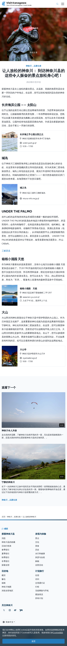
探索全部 (5, 565)
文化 (37, 542)
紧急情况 (39, 594)
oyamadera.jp (27, 358)
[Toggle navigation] (62, 4)
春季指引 (5, 549)
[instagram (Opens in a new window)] (10, 610)
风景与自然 (40, 557)
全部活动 (39, 565)
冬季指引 (5, 561)
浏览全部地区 (7, 590)
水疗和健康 (40, 553)
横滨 (4, 575)
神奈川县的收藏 (8, 542)
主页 (3, 517)
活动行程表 (6, 546)
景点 (37, 538)
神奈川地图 (6, 586)
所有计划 (39, 598)
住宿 (37, 575)
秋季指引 (5, 557)
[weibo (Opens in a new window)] (15, 610)
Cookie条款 (58, 632)
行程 (37, 586)
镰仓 (4, 579)
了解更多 (6, 250)
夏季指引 (5, 553)
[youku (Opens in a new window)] (21, 610)
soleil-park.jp (27, 143)
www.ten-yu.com (28, 297)
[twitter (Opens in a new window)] (4, 610)
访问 (37, 579)
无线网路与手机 (42, 590)
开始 (34, 36)
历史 (37, 549)
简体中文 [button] (8, 622)
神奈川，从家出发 (33, 66)
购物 (37, 561)
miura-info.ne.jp (28, 198)
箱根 (4, 583)
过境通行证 (40, 583)
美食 (37, 546)
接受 (33, 641)
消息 (4, 538)
